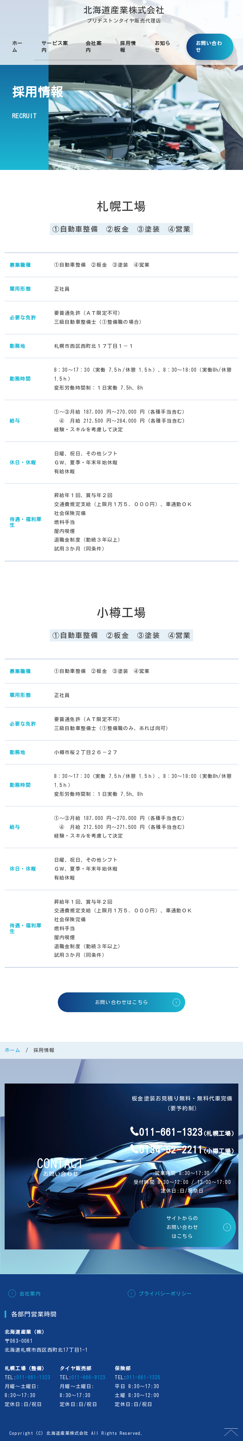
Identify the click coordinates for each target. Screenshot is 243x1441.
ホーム (17, 47)
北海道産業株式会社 (124, 10)
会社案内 (94, 47)
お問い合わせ (209, 47)
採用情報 (128, 47)
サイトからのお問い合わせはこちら (182, 1227)
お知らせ (163, 47)
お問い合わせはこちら (121, 1002)
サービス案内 (54, 47)
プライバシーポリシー (165, 1293)
